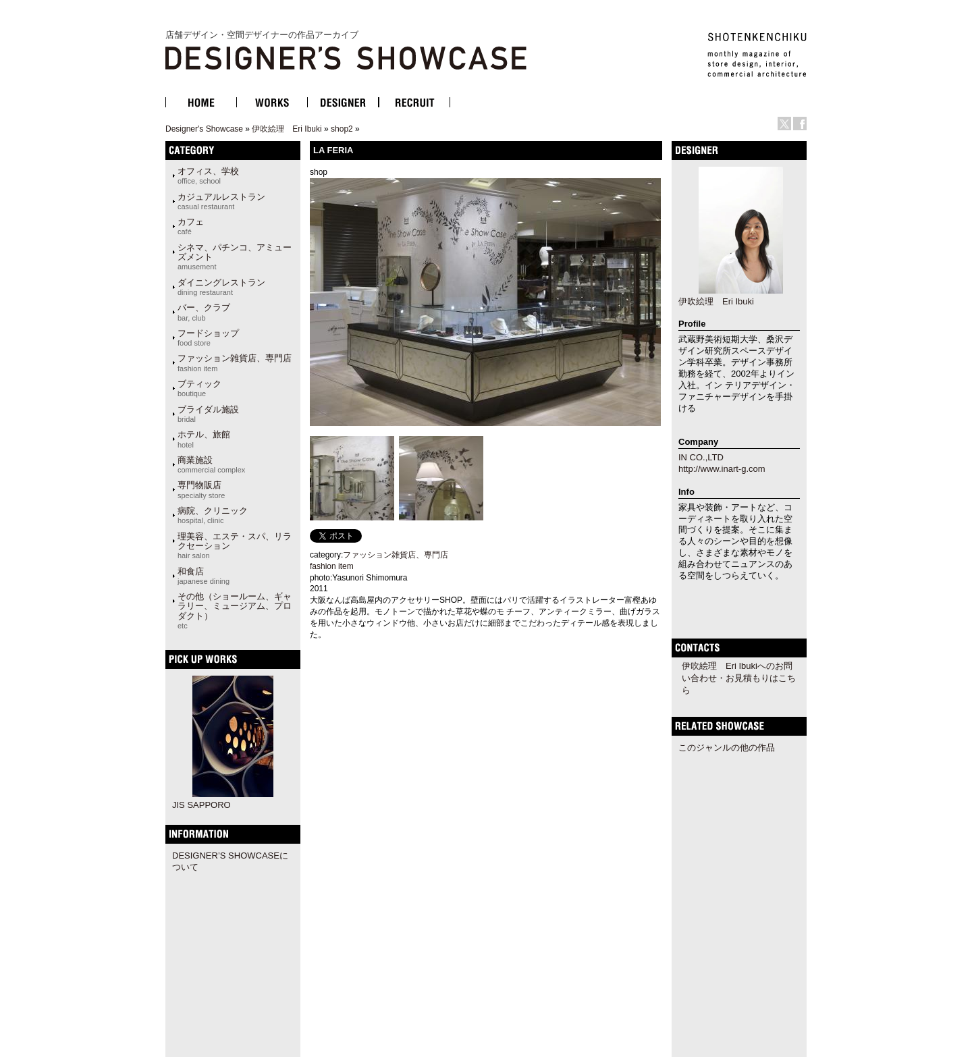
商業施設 (211, 464)
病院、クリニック (213, 515)
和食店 (204, 575)
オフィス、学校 (208, 175)
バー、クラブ (204, 311)
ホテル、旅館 (204, 438)
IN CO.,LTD (701, 457)
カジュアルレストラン (221, 201)
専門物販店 (201, 489)
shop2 (342, 129)
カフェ (191, 226)
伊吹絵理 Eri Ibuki (286, 129)
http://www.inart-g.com (721, 469)
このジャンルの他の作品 (726, 747)
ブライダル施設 (208, 413)
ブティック (199, 388)
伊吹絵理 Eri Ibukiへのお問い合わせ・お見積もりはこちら (739, 678)
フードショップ (208, 337)
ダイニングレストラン (221, 286)
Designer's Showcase (204, 129)
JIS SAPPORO (201, 805)
